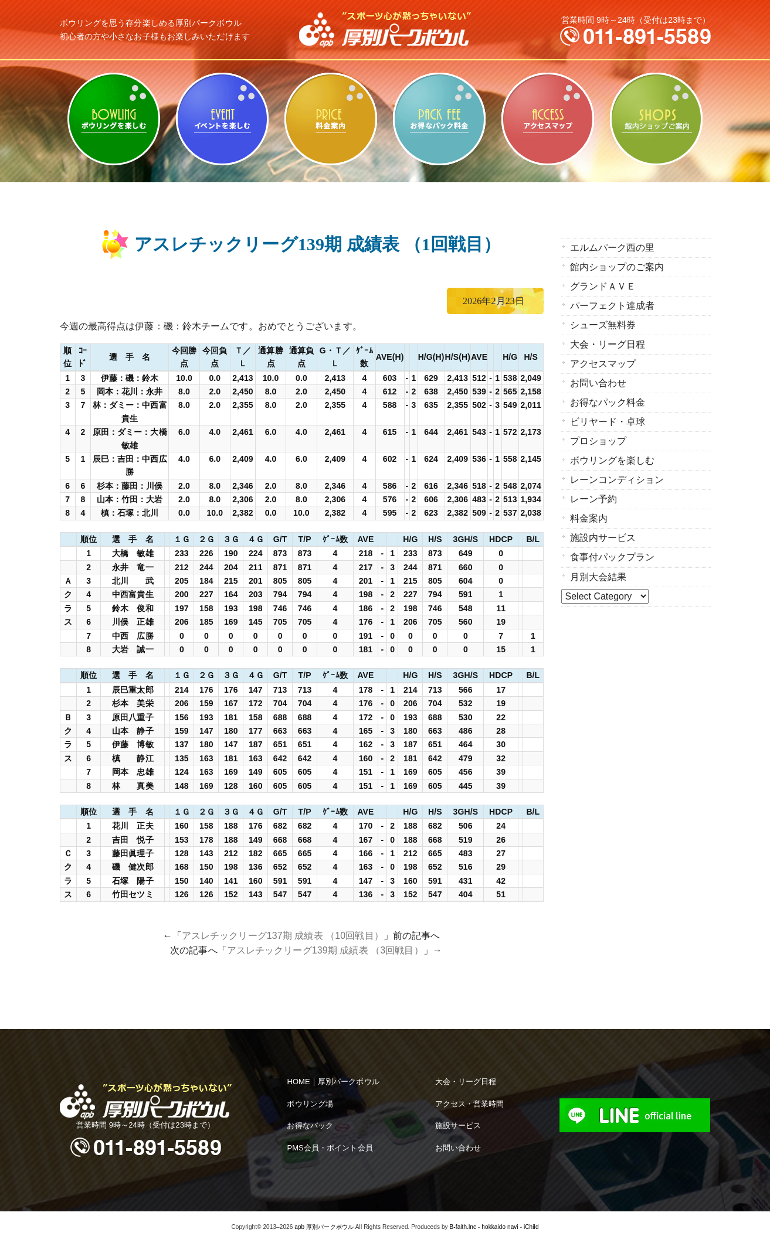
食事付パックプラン (612, 557)
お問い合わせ (598, 383)
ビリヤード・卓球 (222, 119)
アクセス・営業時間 (469, 1103)
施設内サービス (603, 538)
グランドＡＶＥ (603, 286)
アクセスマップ (548, 119)
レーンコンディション (617, 480)
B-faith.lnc (463, 1227)
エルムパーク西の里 (612, 248)
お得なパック (310, 1125)
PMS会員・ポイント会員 (329, 1147)
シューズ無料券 (603, 325)
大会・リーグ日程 (608, 344)
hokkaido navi (499, 1227)
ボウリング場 (310, 1103)
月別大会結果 (598, 577)
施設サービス (458, 1125)
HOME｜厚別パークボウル (333, 1081)
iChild (531, 1227)
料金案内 (331, 119)
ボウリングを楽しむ (114, 119)
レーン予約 (594, 499)
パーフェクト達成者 (612, 306)
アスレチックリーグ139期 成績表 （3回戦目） (325, 950)
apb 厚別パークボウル (324, 1227)
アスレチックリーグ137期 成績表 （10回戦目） (283, 936)
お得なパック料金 (439, 119)
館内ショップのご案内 (656, 119)
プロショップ (598, 441)
